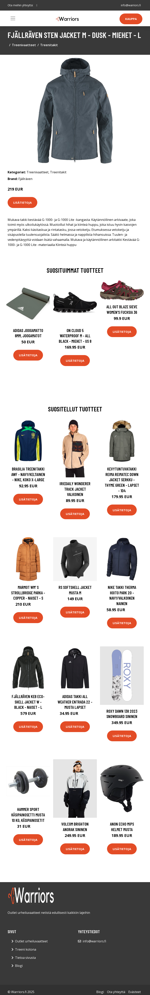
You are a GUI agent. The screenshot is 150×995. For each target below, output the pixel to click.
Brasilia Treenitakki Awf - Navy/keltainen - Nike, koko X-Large (28, 474)
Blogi (19, 966)
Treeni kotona (25, 949)
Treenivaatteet (24, 45)
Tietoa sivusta (25, 957)
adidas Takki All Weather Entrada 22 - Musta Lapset (75, 702)
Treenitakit (49, 45)
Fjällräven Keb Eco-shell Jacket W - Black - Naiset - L (28, 702)
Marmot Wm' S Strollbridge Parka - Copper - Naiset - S (28, 592)
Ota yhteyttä (116, 992)
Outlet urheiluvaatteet (31, 941)
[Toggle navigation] (13, 18)
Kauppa (131, 19)
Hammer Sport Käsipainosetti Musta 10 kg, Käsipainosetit (28, 814)
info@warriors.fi (131, 5)
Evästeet (134, 992)
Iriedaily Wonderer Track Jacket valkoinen (75, 489)
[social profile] (37, 5)
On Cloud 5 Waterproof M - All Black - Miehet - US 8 (75, 336)
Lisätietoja (22, 202)
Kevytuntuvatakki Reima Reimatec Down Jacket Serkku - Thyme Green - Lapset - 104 (122, 479)
